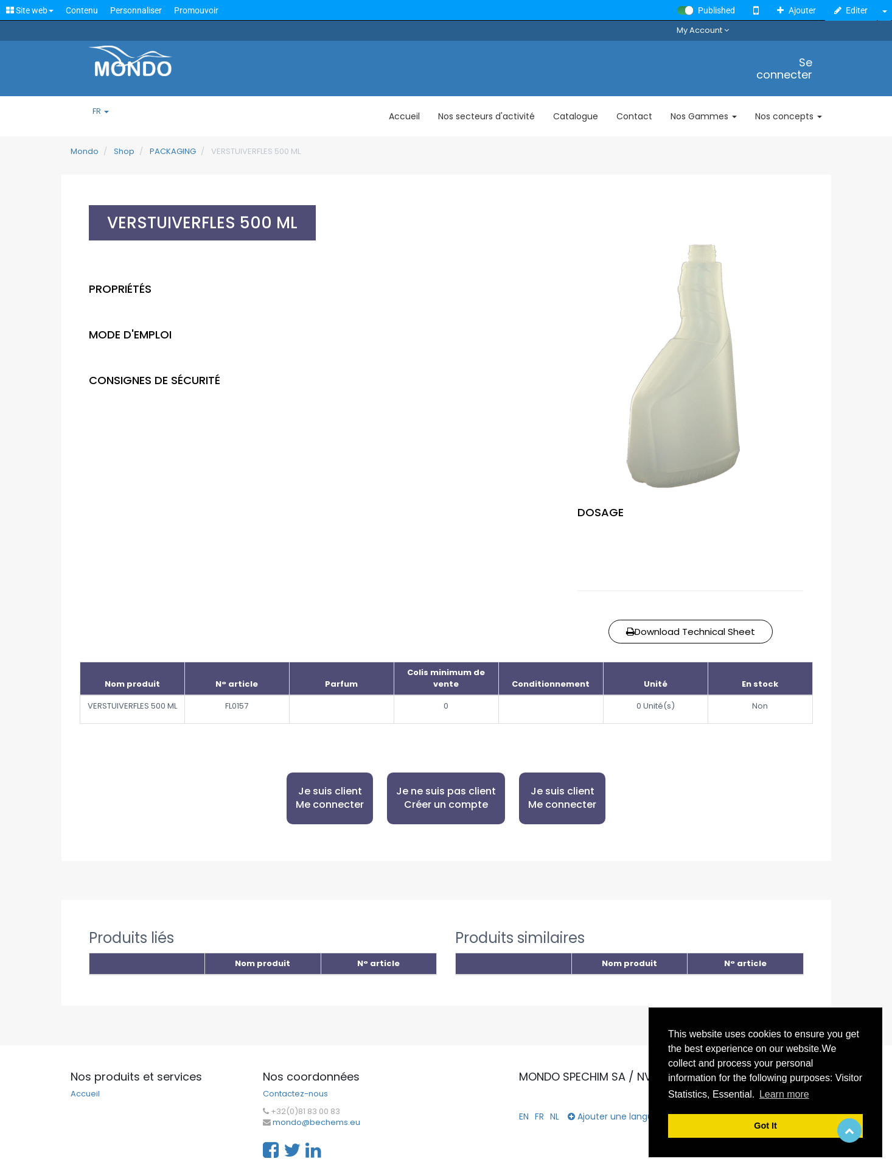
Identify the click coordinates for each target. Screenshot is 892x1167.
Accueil (85, 1093)
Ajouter (796, 10)
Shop (124, 151)
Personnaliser (136, 10)
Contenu (82, 10)
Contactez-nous (295, 1093)
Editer (851, 10)
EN (524, 1116)
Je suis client (330, 798)
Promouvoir (196, 10)
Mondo (85, 151)
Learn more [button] (784, 1094)
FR (100, 111)
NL (554, 1116)
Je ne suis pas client (446, 798)
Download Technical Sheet (690, 631)
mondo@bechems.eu (316, 1122)
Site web (30, 10)
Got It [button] (765, 1125)
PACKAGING (173, 151)
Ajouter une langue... (616, 1116)
